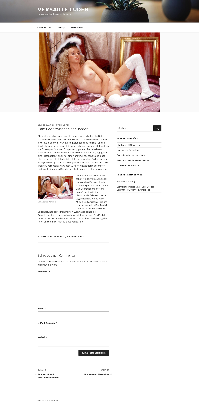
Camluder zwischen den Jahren (131, 155)
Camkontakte (76, 27)
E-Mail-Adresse (47, 323)
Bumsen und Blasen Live (128, 150)
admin (66, 125)
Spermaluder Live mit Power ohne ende (135, 190)
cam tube (46, 237)
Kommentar (44, 271)
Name (42, 308)
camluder (59, 237)
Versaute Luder (63, 10)
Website (42, 337)
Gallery (61, 27)
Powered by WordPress (47, 400)
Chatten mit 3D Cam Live (128, 145)
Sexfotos (121, 181)
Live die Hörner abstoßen (128, 165)
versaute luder (76, 237)
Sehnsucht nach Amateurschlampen (133, 160)
